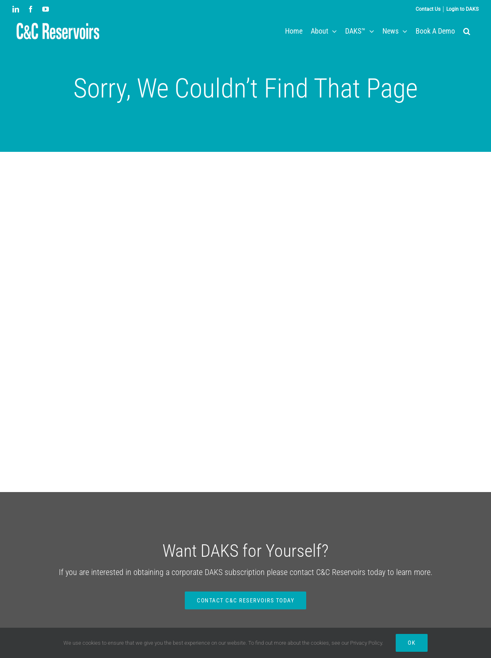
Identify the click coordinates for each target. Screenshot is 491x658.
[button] (466, 31)
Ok (412, 642)
